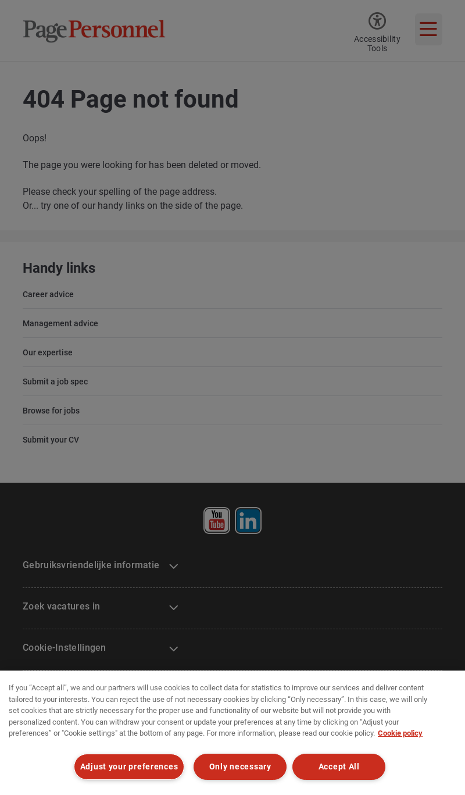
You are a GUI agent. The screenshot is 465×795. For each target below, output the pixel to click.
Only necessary (240, 767)
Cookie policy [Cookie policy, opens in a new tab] (400, 733)
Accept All (339, 767)
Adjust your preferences (129, 767)
